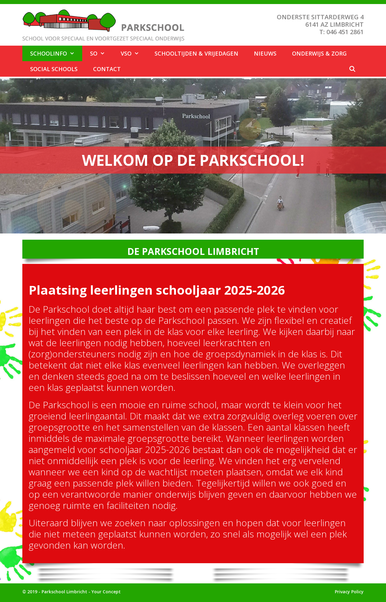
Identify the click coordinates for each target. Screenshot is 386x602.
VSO (134, 53)
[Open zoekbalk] (352, 69)
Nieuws (265, 53)
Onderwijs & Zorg (319, 53)
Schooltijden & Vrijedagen (196, 53)
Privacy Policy (349, 592)
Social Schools (54, 69)
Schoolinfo (56, 53)
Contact (107, 69)
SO (101, 53)
